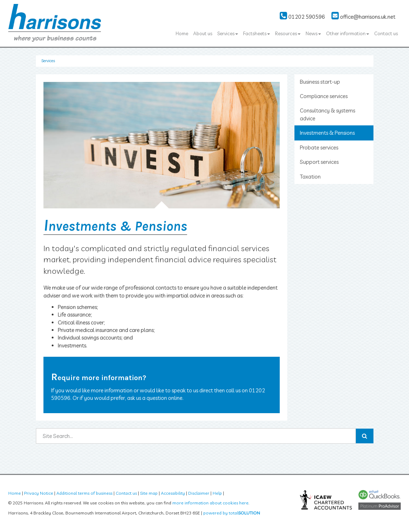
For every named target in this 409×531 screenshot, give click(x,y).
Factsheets (256, 33)
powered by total (231, 513)
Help (217, 493)
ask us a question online (154, 397)
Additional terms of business (84, 493)
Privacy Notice (38, 493)
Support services (319, 161)
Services (227, 33)
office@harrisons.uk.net (363, 16)
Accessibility (173, 493)
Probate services (319, 147)
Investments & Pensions (327, 132)
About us (202, 33)
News (313, 33)
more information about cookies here (210, 502)
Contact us (386, 33)
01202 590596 (302, 16)
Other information (347, 33)
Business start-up (320, 81)
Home (182, 33)
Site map (149, 493)
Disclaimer (198, 493)
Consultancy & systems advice (327, 114)
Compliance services (324, 96)
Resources (288, 33)
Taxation (310, 176)
